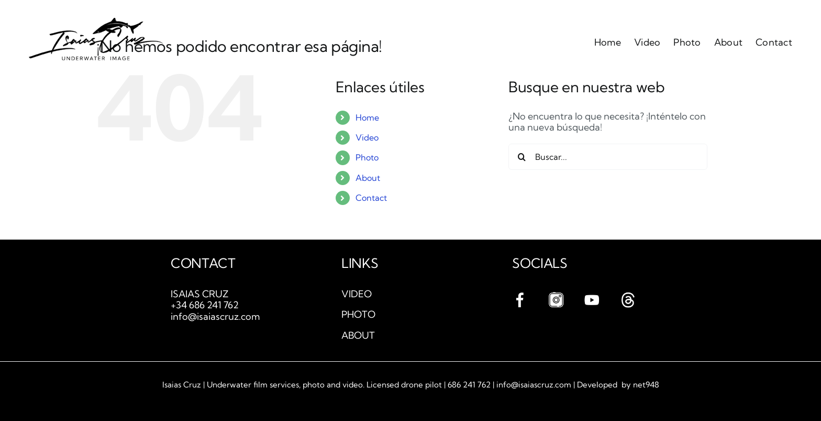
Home (367, 117)
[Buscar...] (607, 157)
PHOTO (358, 314)
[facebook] (520, 296)
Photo (367, 157)
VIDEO (356, 294)
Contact (371, 197)
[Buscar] (521, 157)
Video (367, 137)
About (368, 177)
